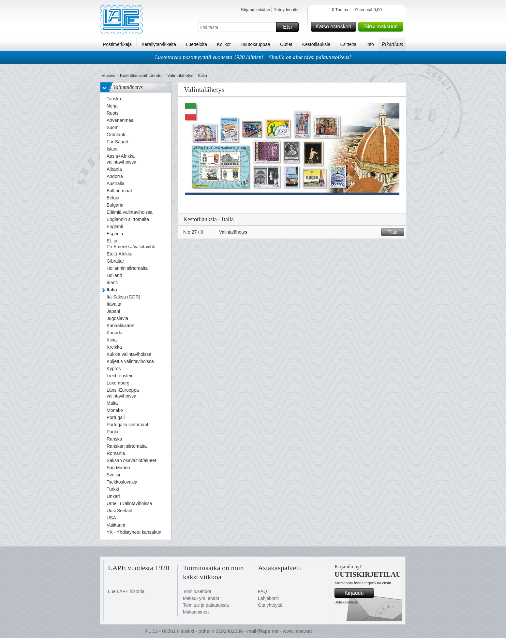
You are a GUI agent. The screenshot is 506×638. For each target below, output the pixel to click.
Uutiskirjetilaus (346, 602)
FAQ (262, 591)
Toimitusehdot (197, 591)
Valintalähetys (180, 75)
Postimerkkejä (117, 44)
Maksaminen (196, 612)
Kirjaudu (358, 593)
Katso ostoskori (335, 27)
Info (370, 44)
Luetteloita (196, 44)
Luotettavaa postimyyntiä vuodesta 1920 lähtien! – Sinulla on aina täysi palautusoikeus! (253, 57)
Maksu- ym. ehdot (201, 598)
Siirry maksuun (382, 27)
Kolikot (224, 44)
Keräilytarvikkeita (158, 44)
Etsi (290, 27)
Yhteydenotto (286, 9)
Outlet (286, 44)
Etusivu (108, 75)
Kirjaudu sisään (255, 9)
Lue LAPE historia (126, 591)
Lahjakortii (268, 598)
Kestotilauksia (316, 44)
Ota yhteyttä (270, 605)
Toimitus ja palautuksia (206, 605)
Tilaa (395, 232)
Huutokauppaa (255, 44)
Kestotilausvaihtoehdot (141, 75)
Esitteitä (348, 44)
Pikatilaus (392, 44)
